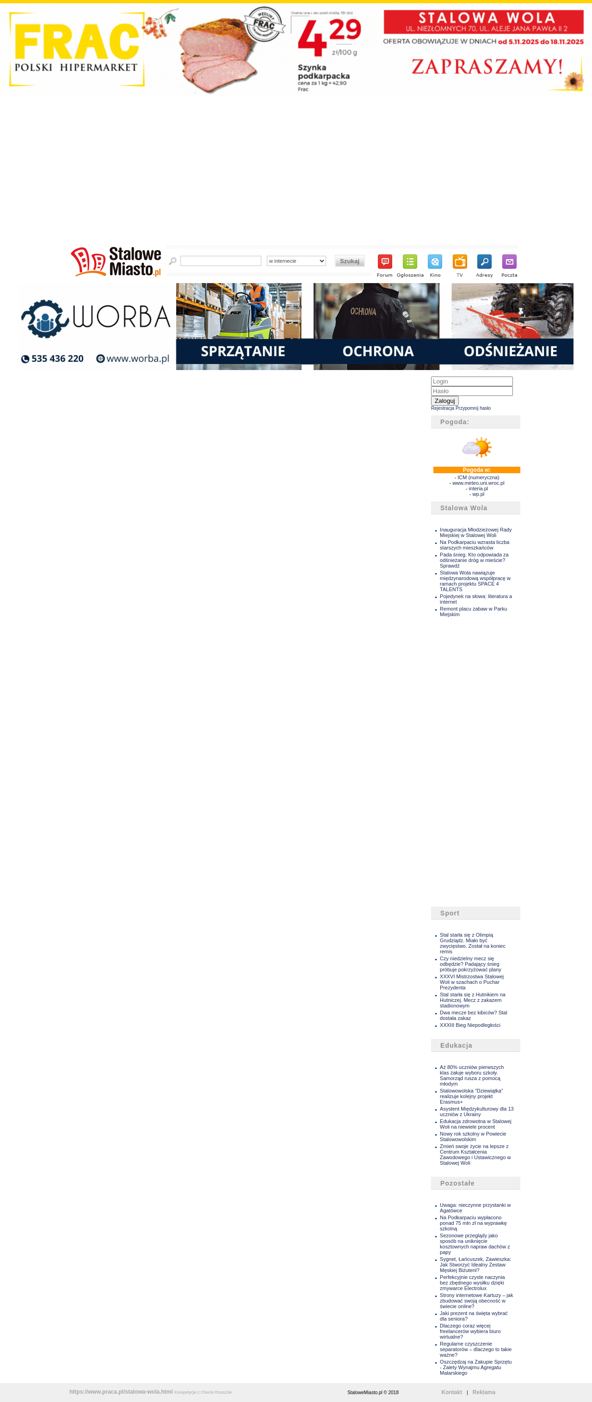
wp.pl (479, 494)
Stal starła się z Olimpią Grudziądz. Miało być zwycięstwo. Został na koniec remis (473, 943)
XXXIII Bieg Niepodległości (470, 1025)
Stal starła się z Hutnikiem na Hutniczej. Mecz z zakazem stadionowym (473, 1000)
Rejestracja (442, 408)
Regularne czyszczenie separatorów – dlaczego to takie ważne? (476, 1349)
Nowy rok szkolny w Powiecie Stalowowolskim (473, 1136)
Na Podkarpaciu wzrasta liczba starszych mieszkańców (474, 544)
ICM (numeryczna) (478, 477)
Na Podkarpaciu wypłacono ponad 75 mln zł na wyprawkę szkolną (473, 1223)
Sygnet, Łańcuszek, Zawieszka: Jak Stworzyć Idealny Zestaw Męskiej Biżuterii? (475, 1264)
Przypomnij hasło (473, 408)
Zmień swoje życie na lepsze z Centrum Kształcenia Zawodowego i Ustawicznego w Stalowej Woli (475, 1154)
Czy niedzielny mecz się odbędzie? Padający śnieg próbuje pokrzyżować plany (470, 964)
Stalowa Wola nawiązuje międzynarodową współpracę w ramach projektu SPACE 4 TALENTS (475, 581)
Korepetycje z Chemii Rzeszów (203, 1392)
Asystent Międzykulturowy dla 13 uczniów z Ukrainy (477, 1111)
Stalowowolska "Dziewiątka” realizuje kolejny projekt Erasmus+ (471, 1096)
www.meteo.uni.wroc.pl (478, 483)
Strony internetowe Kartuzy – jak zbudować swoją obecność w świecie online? (476, 1300)
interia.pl (478, 488)
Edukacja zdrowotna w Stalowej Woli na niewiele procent (476, 1124)
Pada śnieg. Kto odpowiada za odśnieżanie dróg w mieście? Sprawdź (474, 560)
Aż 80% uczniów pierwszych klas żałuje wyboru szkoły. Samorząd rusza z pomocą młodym (472, 1075)
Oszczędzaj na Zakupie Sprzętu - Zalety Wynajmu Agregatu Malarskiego (476, 1367)
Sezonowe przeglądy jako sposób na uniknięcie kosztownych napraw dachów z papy (475, 1244)
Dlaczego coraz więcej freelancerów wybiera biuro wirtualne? (470, 1331)
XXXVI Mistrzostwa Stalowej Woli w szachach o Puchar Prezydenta (472, 982)
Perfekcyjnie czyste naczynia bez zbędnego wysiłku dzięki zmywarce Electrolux (472, 1282)
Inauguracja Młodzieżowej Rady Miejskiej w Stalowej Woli (476, 532)
